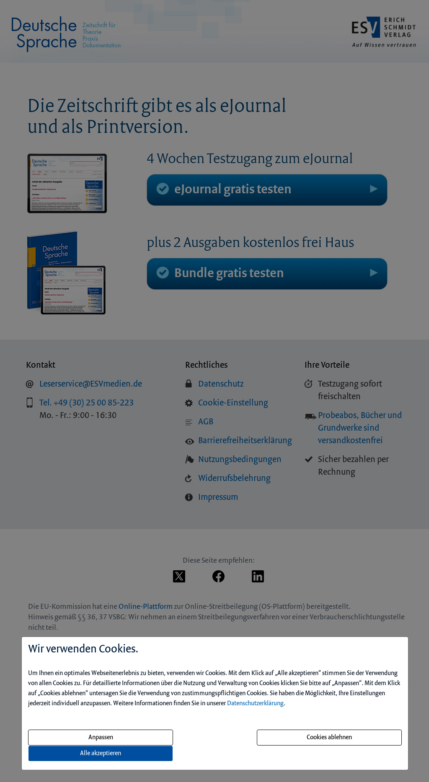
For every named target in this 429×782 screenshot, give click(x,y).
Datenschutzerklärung (255, 703)
